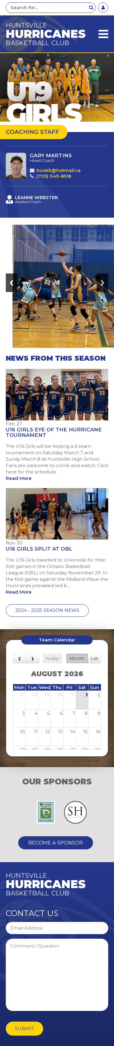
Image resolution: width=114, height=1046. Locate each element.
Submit (24, 1028)
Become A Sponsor (55, 843)
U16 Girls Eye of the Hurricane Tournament (54, 432)
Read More (19, 478)
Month (77, 658)
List (94, 658)
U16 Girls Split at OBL (39, 549)
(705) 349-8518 (53, 176)
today (52, 658)
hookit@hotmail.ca (58, 170)
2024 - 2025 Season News (47, 610)
